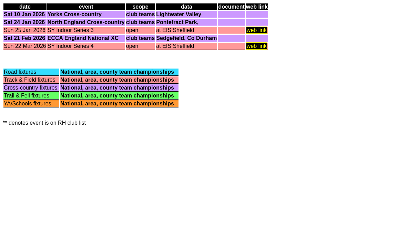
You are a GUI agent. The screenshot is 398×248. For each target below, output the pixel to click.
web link (257, 30)
